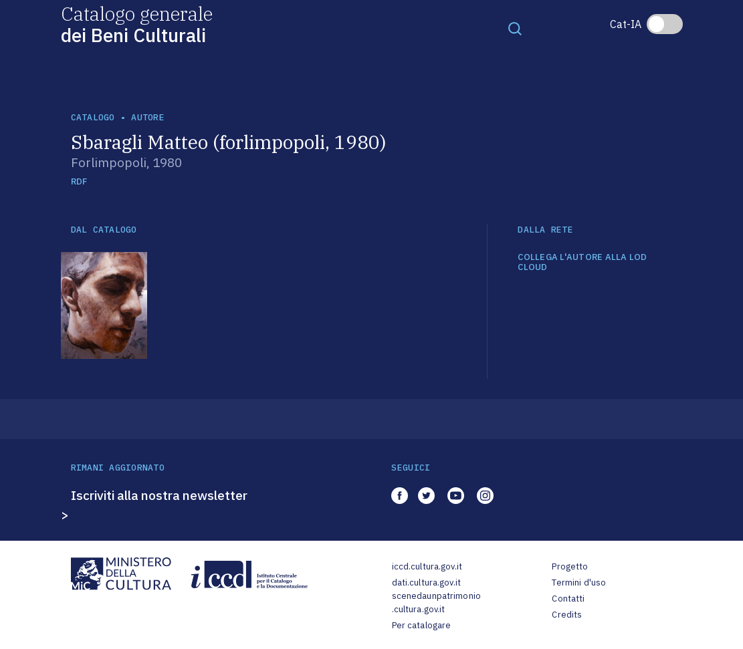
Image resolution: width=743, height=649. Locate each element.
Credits (567, 614)
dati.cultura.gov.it (426, 582)
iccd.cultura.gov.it (427, 566)
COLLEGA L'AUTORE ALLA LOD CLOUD (582, 262)
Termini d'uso (579, 582)
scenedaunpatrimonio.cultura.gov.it (436, 602)
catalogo (93, 117)
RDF (79, 181)
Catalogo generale (137, 23)
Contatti (568, 598)
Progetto (570, 566)
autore (148, 117)
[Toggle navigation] (515, 28)
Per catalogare (421, 625)
